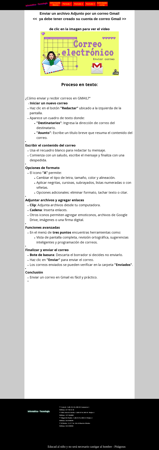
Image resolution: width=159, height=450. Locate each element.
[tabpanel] (79, 204)
